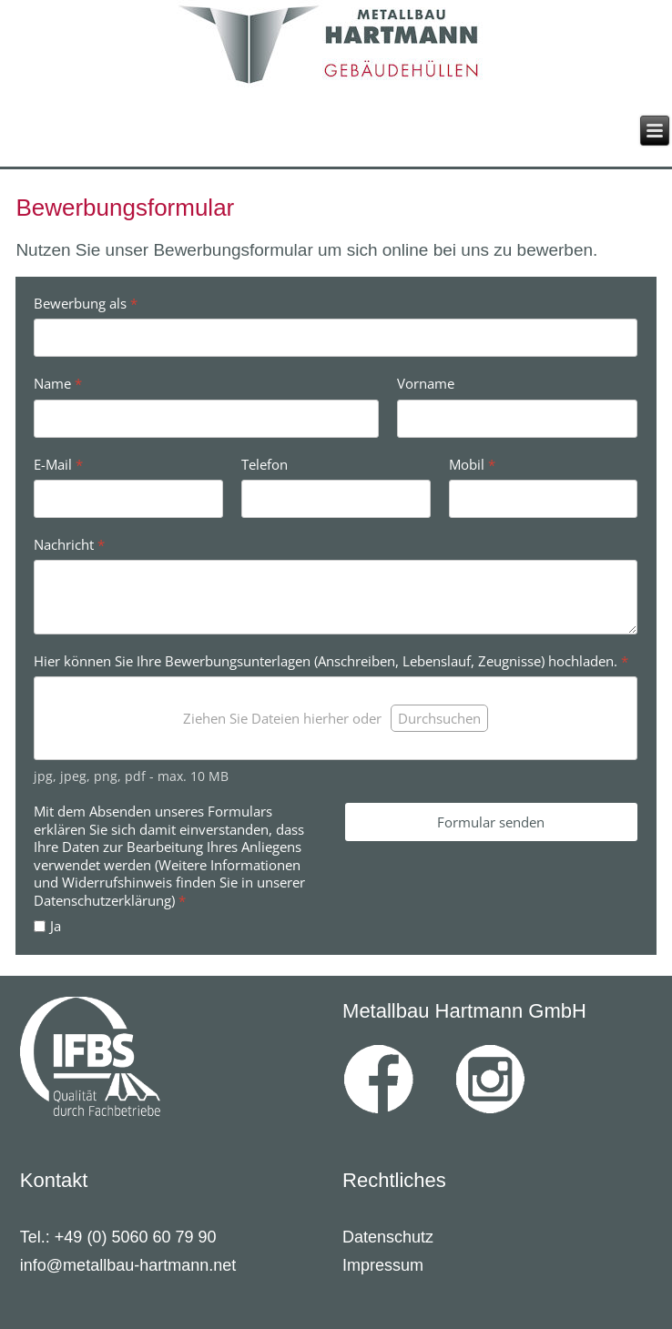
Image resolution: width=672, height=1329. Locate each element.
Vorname (425, 383)
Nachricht (69, 544)
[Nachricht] (335, 597)
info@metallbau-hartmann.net (128, 1265)
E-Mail (58, 463)
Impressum (382, 1265)
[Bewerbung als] (335, 338)
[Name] (206, 418)
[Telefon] (336, 499)
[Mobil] (543, 499)
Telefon (264, 463)
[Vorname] (517, 418)
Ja (55, 926)
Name (58, 383)
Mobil (472, 463)
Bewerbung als (85, 303)
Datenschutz (387, 1237)
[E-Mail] (128, 499)
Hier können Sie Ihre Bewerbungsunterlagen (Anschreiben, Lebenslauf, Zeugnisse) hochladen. (331, 661)
